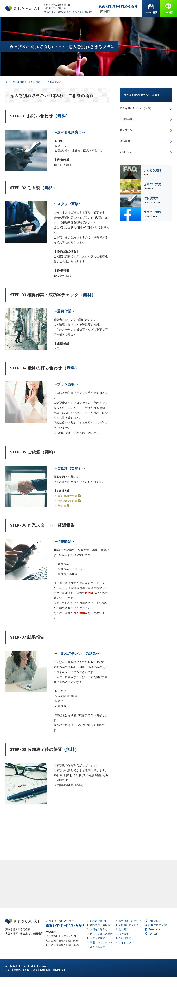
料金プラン (126, 140)
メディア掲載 (96, 948)
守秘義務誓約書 (69, 511)
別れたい (31, 22)
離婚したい (67, 22)
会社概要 (122, 939)
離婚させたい (48, 22)
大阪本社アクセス (127, 935)
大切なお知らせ (97, 939)
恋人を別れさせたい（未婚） (136, 118)
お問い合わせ (127, 162)
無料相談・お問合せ (159, 22)
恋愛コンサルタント (100, 952)
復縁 (80, 22)
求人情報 (122, 944)
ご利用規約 (123, 948)
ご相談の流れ (127, 129)
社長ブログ (153, 931)
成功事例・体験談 (98, 22)
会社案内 (138, 22)
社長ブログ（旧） (156, 935)
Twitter (151, 944)
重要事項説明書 (69, 506)
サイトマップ (125, 952)
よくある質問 (121, 22)
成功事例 (125, 151)
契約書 (63, 516)
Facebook (152, 939)
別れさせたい (13, 22)
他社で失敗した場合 (100, 944)
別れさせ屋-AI (96, 931)
